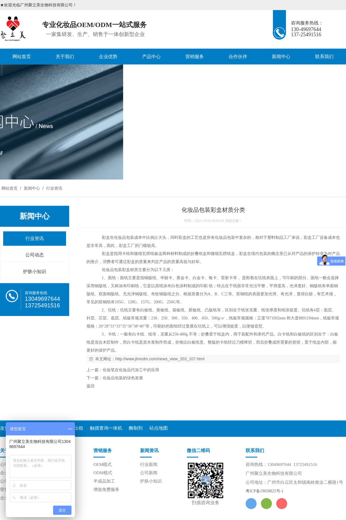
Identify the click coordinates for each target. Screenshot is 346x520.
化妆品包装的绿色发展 (123, 378)
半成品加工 (104, 481)
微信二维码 (198, 450)
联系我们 (324, 56)
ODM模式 (102, 473)
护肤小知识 (151, 481)
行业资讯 (53, 188)
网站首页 (21, 56)
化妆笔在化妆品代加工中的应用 (131, 370)
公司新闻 (148, 473)
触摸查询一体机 (106, 428)
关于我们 (65, 56)
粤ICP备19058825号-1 (264, 491)
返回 (90, 386)
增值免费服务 (106, 489)
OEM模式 (102, 464)
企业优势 (108, 56)
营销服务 (194, 56)
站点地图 (158, 428)
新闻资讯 (149, 450)
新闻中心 (281, 56)
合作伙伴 (238, 56)
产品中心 (151, 56)
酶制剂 (136, 428)
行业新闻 (148, 464)
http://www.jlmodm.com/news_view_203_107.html (159, 359)
